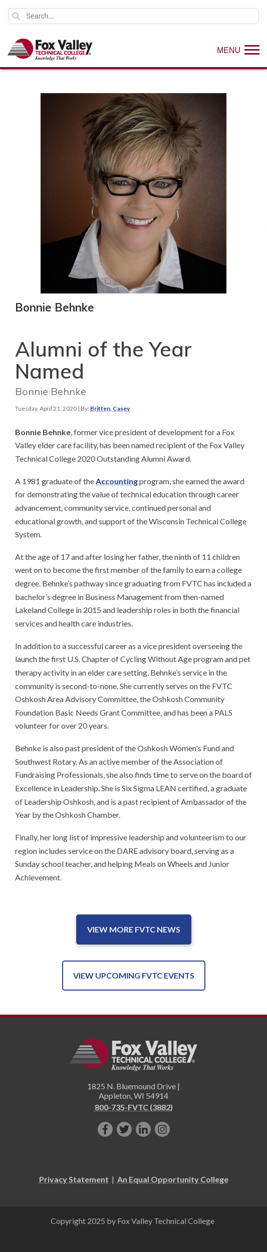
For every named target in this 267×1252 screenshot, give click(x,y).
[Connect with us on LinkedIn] (143, 1129)
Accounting (117, 481)
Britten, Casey (110, 408)
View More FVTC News (133, 929)
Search (16, 16)
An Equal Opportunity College (172, 1179)
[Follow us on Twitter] (124, 1129)
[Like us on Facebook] (105, 1129)
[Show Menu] (238, 49)
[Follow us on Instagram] (162, 1129)
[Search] (133, 16)
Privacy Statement (74, 1179)
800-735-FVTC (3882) (134, 1107)
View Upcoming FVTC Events (133, 975)
